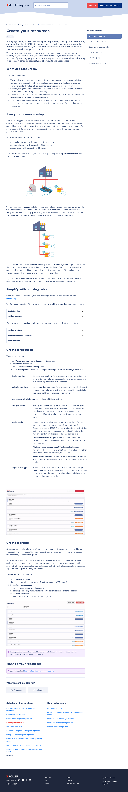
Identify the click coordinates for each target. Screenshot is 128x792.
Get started (48, 777)
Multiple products (15, 330)
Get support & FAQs (73, 783)
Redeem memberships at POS (58, 727)
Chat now (92, 5)
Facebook (26, 780)
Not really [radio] (39, 690)
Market (69, 777)
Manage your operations (27, 25)
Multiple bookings (15, 316)
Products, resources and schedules (53, 25)
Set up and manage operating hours (20, 735)
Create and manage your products (19, 719)
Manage (69, 780)
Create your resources (15, 723)
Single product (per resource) (20, 335)
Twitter (30, 780)
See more (9, 756)
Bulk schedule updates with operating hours (23, 731)
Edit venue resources (14, 727)
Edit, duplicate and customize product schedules (24, 745)
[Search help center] (50, 5)
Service (47, 783)
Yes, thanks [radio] (17, 690)
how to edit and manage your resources (39, 671)
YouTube (23, 780)
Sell (46, 780)
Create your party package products (60, 719)
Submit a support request (110, 5)
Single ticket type (15, 340)
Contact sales (110, 778)
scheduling (11, 298)
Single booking (14, 311)
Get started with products (16, 715)
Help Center (11, 25)
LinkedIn (19, 780)
